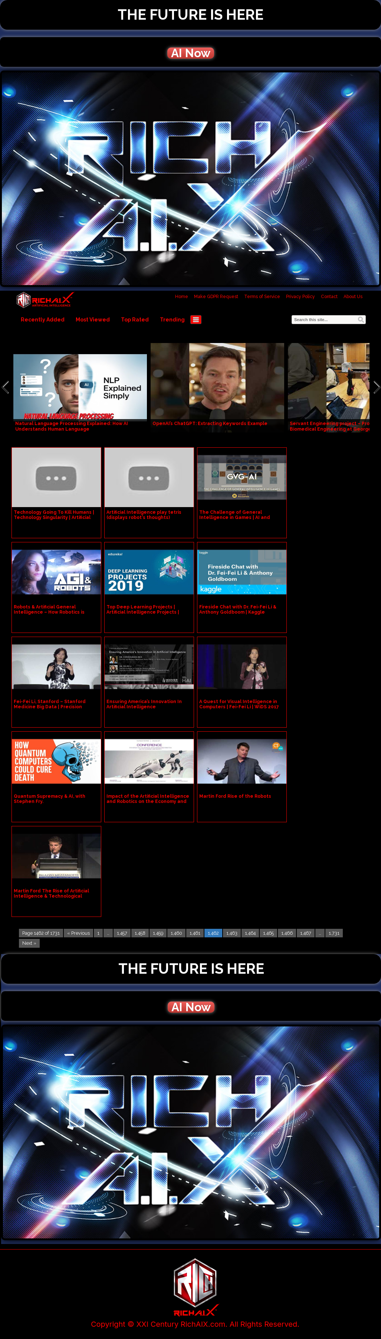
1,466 (287, 933)
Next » (29, 943)
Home (181, 296)
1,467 (305, 933)
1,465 (268, 933)
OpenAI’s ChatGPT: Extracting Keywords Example (209, 423)
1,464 (250, 933)
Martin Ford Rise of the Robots (235, 796)
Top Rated (135, 320)
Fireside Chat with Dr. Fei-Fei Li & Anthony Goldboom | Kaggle (237, 609)
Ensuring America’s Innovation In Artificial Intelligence (144, 704)
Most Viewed (93, 320)
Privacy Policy (300, 296)
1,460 (176, 933)
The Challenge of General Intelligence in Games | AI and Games (234, 517)
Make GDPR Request (216, 296)
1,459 (158, 933)
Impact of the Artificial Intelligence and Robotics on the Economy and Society (147, 801)
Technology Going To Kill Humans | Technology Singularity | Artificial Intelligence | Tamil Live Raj (54, 517)
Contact (329, 296)
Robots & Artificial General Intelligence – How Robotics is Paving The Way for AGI (49, 612)
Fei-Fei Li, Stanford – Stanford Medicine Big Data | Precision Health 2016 (50, 707)
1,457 (122, 933)
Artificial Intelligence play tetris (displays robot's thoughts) (143, 515)
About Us (353, 296)
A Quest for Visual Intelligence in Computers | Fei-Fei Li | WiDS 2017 (239, 704)
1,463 (231, 933)
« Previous (78, 933)
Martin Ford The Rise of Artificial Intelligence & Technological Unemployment (51, 896)
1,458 (140, 933)
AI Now (190, 53)
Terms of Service (262, 296)
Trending (172, 320)
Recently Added (43, 320)
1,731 (334, 933)
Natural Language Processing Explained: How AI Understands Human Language (71, 426)
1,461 (195, 933)
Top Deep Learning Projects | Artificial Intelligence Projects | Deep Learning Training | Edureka (145, 612)
